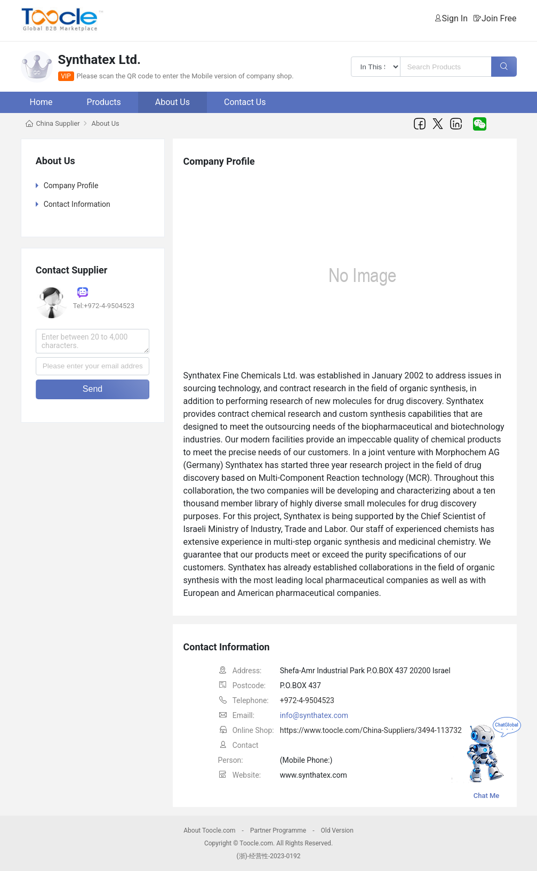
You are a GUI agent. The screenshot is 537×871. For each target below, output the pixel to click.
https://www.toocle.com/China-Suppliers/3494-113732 (371, 730)
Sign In (455, 18)
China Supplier (58, 123)
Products (104, 102)
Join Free (499, 18)
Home (41, 102)
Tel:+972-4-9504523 (103, 306)
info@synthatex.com (314, 715)
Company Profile (71, 185)
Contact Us (245, 102)
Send (92, 388)
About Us (172, 102)
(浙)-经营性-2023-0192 (268, 856)
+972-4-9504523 (307, 700)
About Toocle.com (209, 830)
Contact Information (77, 204)
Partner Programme (278, 830)
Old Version (336, 830)
